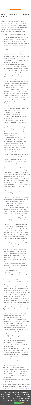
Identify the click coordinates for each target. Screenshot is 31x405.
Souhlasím (18, 402)
